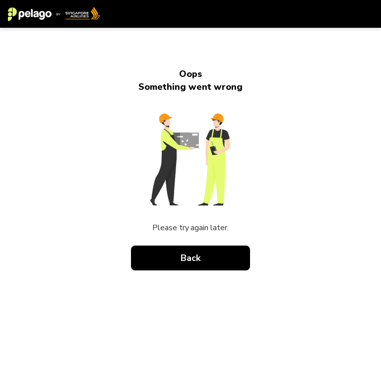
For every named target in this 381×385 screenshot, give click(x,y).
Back (190, 258)
